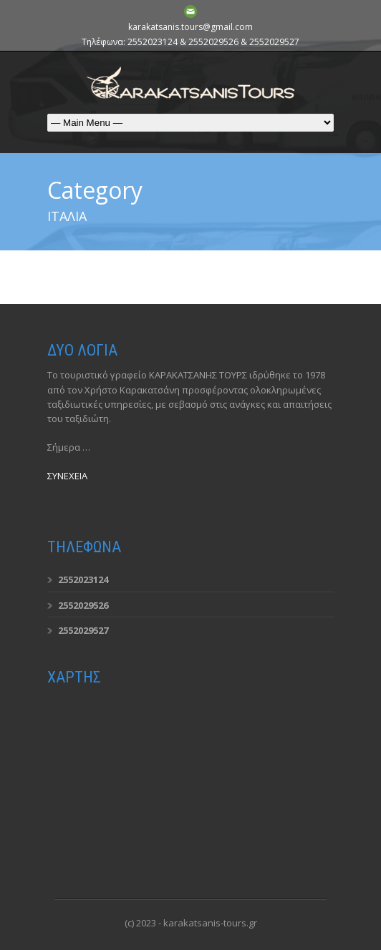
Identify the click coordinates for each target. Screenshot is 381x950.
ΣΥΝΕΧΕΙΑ (67, 475)
